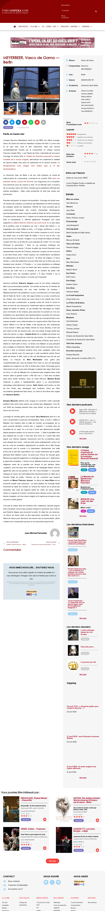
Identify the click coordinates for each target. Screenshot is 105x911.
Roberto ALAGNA (87, 78)
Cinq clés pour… (88, 634)
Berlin (83, 62)
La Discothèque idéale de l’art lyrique (87, 620)
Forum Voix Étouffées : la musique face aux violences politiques (77, 529)
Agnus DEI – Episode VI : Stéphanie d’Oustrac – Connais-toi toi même (88, 399)
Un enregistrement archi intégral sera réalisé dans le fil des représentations (31, 153)
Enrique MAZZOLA (87, 96)
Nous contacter (72, 5)
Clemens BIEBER (87, 81)
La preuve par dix (88, 650)
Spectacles (23, 14)
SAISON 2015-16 (87, 67)
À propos (58, 5)
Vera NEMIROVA (86, 99)
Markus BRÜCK (86, 84)
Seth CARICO (85, 87)
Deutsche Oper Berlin (89, 73)
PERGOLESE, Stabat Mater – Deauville (34, 787)
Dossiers (86, 14)
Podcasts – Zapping (70, 14)
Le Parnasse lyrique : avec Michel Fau (87, 420)
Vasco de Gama (87, 48)
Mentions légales (38, 906)
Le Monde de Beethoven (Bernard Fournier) (87, 467)
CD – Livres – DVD (50, 14)
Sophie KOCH (86, 90)
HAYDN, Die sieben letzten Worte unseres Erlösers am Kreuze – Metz (87, 788)
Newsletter (47, 5)
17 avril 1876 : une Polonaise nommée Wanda (83, 725)
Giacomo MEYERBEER (86, 55)
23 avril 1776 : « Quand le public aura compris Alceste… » (82, 695)
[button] (35, 14)
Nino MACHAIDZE (87, 93)
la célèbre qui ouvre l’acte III (29, 210)
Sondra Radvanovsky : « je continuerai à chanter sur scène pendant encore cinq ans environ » (77, 559)
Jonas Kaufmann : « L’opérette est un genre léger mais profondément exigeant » (76, 591)
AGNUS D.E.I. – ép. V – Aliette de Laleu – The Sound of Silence (87, 410)
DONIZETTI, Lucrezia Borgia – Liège (84, 817)
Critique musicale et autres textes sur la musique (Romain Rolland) (89, 442)
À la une (34, 14)
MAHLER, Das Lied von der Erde (87, 489)
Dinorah (29, 169)
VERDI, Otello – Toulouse (33, 816)
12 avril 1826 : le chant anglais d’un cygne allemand (81, 755)
